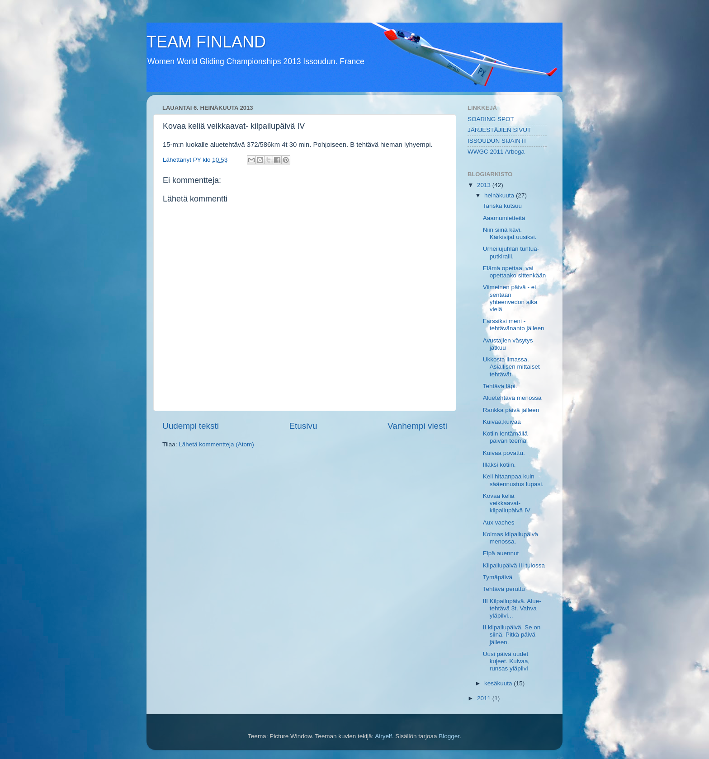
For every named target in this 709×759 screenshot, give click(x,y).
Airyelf (383, 736)
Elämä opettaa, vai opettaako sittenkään (514, 272)
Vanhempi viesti (417, 426)
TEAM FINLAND (206, 42)
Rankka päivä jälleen (511, 410)
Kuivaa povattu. (504, 453)
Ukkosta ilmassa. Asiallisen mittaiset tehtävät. (511, 366)
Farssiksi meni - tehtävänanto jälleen (513, 325)
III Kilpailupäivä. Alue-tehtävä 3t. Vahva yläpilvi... (512, 608)
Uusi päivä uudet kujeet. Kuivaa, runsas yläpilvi (506, 661)
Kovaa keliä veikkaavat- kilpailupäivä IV (506, 503)
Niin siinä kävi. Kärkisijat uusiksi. (510, 233)
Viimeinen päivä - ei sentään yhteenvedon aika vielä (510, 298)
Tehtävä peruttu (504, 589)
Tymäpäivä (497, 577)
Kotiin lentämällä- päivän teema (506, 437)
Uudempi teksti (190, 426)
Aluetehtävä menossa (512, 397)
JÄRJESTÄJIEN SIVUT (499, 129)
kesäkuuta (499, 683)
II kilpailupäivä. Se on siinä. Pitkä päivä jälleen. (512, 634)
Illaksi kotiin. (499, 464)
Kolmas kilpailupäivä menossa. (510, 538)
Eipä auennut (501, 553)
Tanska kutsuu (502, 205)
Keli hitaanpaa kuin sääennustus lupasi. (513, 480)
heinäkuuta (500, 195)
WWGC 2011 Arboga (496, 151)
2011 (484, 698)
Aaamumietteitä (504, 218)
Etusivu (303, 426)
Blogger (449, 736)
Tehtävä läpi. (500, 386)
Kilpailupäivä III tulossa (514, 565)
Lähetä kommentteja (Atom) (216, 444)
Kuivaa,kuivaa (502, 421)
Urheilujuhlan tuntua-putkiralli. (511, 252)
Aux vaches (499, 522)
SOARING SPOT (491, 119)
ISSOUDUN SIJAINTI (497, 140)
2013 (484, 185)
